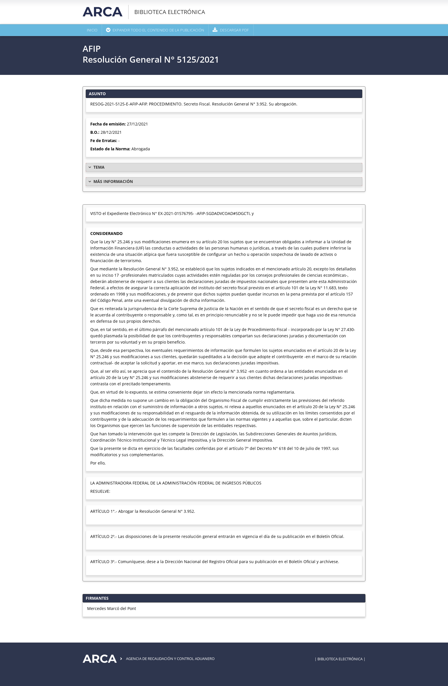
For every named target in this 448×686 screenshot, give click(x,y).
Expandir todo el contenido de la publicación (158, 30)
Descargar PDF (234, 30)
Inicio (92, 30)
